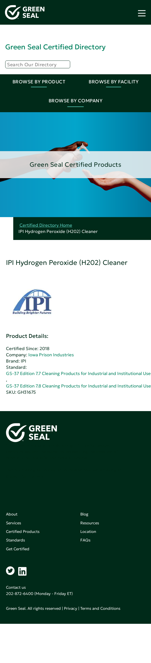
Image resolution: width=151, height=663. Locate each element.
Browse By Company (76, 101)
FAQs (85, 540)
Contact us (16, 587)
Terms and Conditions (100, 608)
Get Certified (17, 548)
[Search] (37, 64)
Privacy (70, 608)
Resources (89, 522)
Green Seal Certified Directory (55, 47)
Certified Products (23, 531)
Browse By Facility (114, 82)
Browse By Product (38, 82)
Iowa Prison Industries (51, 355)
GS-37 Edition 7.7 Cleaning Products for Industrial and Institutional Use (78, 373)
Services (13, 522)
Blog (84, 514)
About (11, 514)
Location (88, 531)
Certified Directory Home (45, 225)
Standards (15, 540)
